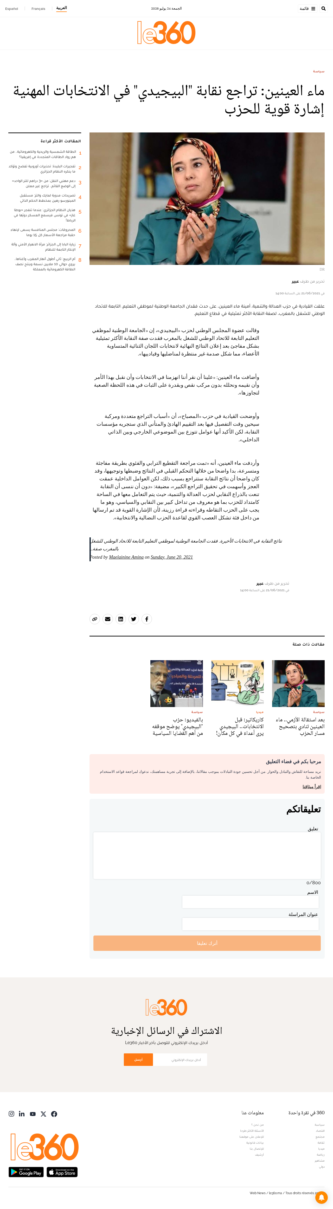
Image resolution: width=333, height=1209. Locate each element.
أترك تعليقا (207, 943)
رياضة (321, 1154)
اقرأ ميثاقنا (312, 786)
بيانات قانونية (255, 1142)
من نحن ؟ (257, 1125)
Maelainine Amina (126, 557)
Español (11, 9)
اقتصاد (320, 1130)
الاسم (312, 892)
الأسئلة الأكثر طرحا (252, 1130)
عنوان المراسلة (303, 914)
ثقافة (321, 1142)
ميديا (321, 1148)
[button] (321, 1197)
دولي (322, 1166)
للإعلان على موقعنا (251, 1136)
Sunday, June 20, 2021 (172, 557)
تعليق (313, 828)
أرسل (138, 1059)
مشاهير (320, 1160)
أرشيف (259, 1154)
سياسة (319, 71)
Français (38, 9)
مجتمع (320, 1136)
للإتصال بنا (257, 1148)
